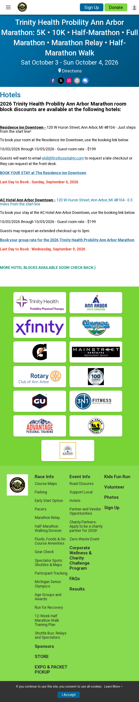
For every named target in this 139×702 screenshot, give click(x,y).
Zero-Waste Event (84, 539)
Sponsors (44, 646)
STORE (42, 656)
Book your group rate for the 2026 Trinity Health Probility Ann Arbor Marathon (67, 240)
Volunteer (114, 487)
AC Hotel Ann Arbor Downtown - (28, 200)
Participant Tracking (51, 573)
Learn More (112, 686)
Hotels (75, 501)
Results (77, 589)
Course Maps (46, 484)
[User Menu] (134, 7)
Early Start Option (49, 501)
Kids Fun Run (117, 476)
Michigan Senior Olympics (48, 584)
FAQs (75, 578)
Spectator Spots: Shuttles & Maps (49, 562)
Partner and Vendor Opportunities (85, 511)
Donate (116, 7)
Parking (41, 492)
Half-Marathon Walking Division (48, 528)
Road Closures (82, 484)
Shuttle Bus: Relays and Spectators (51, 635)
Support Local (81, 492)
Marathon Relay (47, 518)
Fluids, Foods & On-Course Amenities (50, 541)
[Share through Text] (85, 81)
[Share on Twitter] (61, 81)
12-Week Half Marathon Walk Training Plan (47, 620)
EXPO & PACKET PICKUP (51, 670)
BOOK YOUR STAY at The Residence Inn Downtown (43, 173)
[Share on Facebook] (53, 81)
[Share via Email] (77, 81)
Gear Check (44, 552)
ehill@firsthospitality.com (63, 158)
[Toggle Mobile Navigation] (8, 7)
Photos (111, 497)
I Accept (69, 695)
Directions (72, 70)
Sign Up (91, 7)
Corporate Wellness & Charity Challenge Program (81, 558)
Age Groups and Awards (48, 597)
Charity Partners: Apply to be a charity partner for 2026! (86, 526)
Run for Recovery (49, 607)
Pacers (41, 509)
